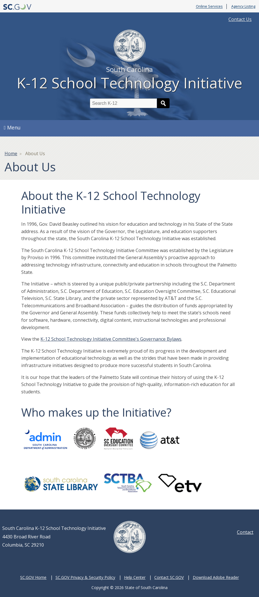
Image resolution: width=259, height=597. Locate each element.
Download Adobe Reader (216, 577)
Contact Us (240, 19)
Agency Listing (243, 6)
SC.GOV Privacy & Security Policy (85, 577)
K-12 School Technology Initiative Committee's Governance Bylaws (110, 339)
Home (11, 153)
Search (163, 103)
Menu (12, 127)
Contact (245, 532)
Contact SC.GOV (169, 577)
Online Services (209, 6)
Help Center (134, 577)
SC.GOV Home (33, 577)
